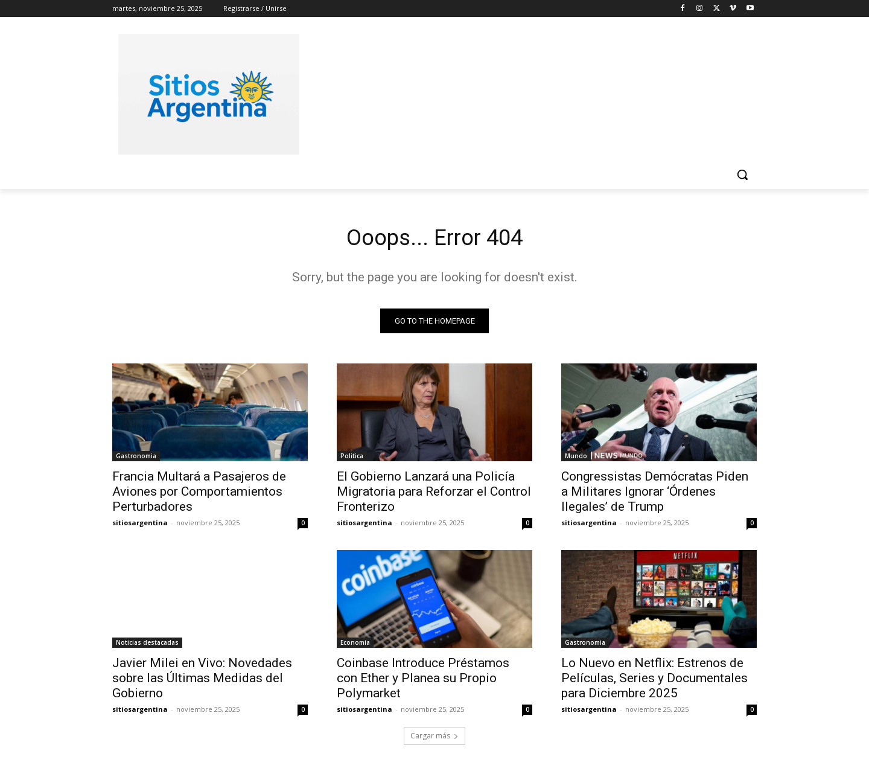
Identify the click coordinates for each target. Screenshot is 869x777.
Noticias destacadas (147, 645)
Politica (351, 459)
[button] (742, 174)
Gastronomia (136, 459)
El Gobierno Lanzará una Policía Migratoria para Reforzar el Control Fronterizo (434, 494)
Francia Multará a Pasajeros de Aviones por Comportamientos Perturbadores (199, 494)
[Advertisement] (525, 92)
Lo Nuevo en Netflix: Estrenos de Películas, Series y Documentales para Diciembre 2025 (654, 681)
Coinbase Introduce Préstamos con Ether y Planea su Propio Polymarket (423, 681)
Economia (355, 645)
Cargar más (434, 739)
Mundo (576, 459)
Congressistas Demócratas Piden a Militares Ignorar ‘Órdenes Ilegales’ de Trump (654, 494)
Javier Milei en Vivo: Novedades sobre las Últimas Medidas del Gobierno (202, 681)
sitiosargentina (140, 525)
